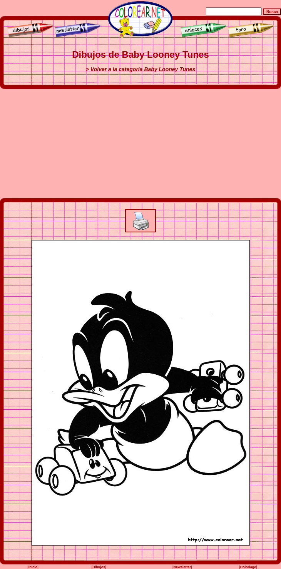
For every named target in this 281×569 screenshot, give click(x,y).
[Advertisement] (140, 143)
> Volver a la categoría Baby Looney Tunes (140, 69)
